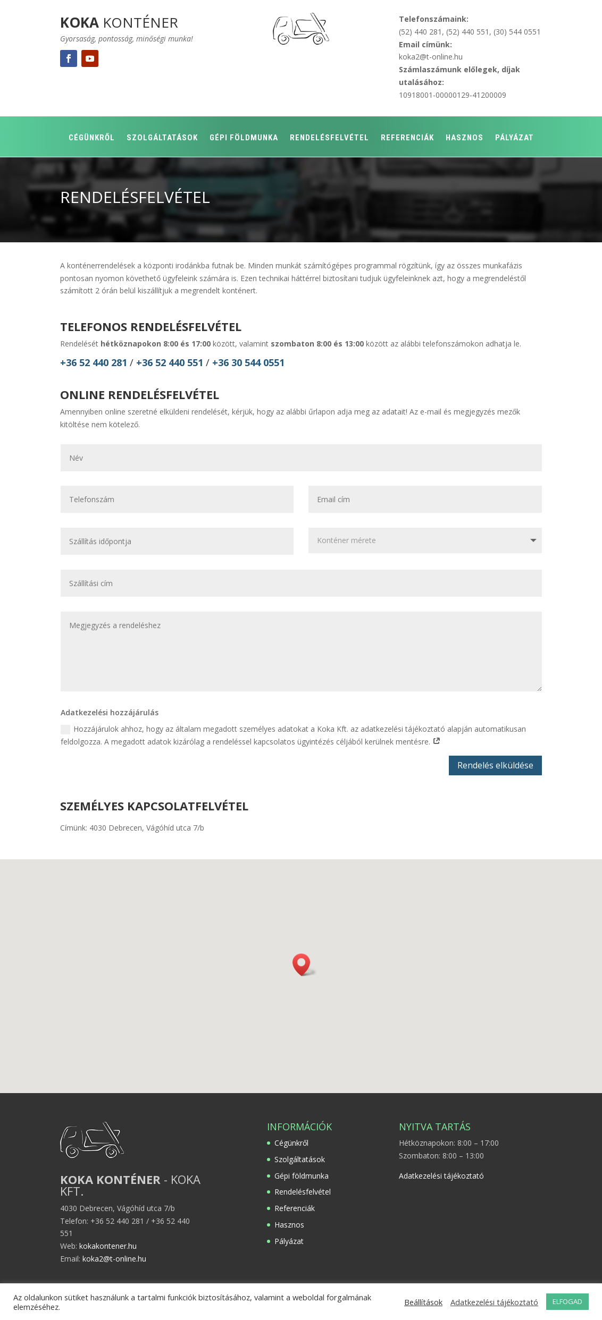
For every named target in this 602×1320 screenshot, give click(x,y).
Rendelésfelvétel (329, 138)
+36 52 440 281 (93, 362)
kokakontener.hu (108, 1246)
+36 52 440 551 (171, 362)
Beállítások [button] (423, 1302)
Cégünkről (92, 138)
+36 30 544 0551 (248, 362)
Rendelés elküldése (495, 765)
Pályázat (514, 138)
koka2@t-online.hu (431, 57)
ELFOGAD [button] (567, 1301)
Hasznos (464, 138)
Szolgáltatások (162, 138)
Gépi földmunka (244, 138)
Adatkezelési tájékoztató (441, 1176)
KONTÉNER (119, 22)
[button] (304, 964)
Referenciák (407, 138)
